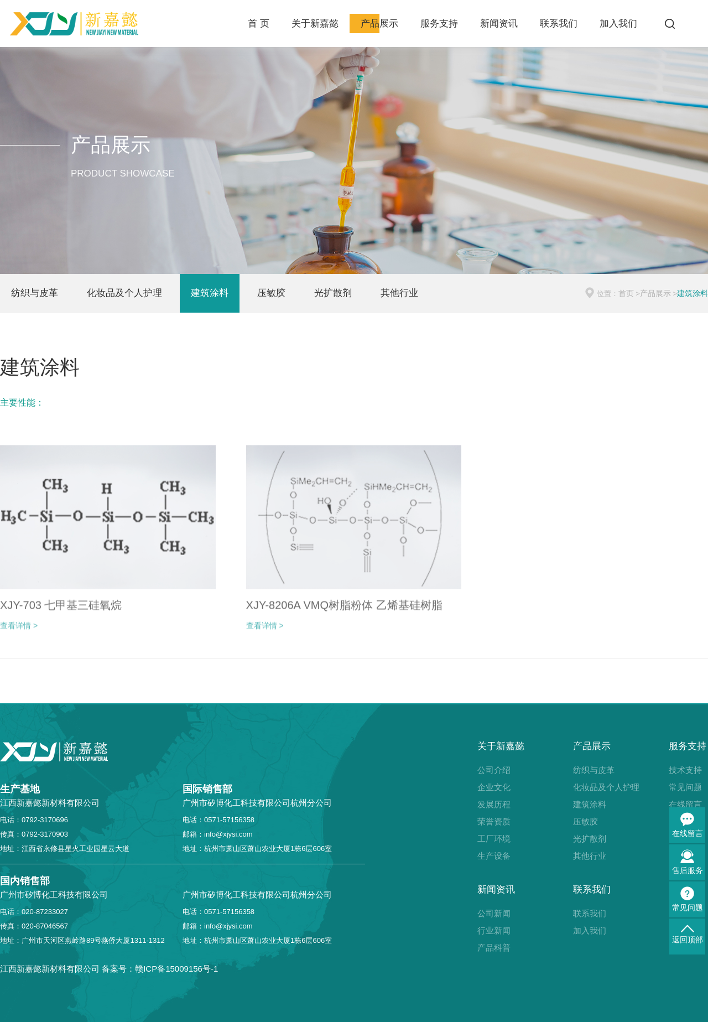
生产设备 (494, 855)
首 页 (258, 23)
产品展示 (379, 23)
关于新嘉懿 (315, 23)
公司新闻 (494, 913)
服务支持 (439, 23)
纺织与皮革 (34, 293)
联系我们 (558, 23)
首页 (626, 293)
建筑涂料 (209, 293)
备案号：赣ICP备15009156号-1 (160, 968)
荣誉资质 (494, 821)
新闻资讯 (499, 23)
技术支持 (685, 770)
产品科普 (494, 947)
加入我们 (618, 23)
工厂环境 (494, 838)
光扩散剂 (333, 293)
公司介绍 (494, 770)
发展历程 (494, 804)
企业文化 (494, 787)
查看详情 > (19, 631)
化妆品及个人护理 (124, 293)
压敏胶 (271, 293)
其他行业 (399, 293)
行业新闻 (494, 930)
